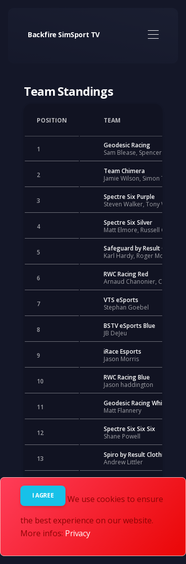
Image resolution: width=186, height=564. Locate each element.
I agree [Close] (43, 495)
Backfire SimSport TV (64, 34)
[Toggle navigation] (153, 35)
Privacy (77, 533)
